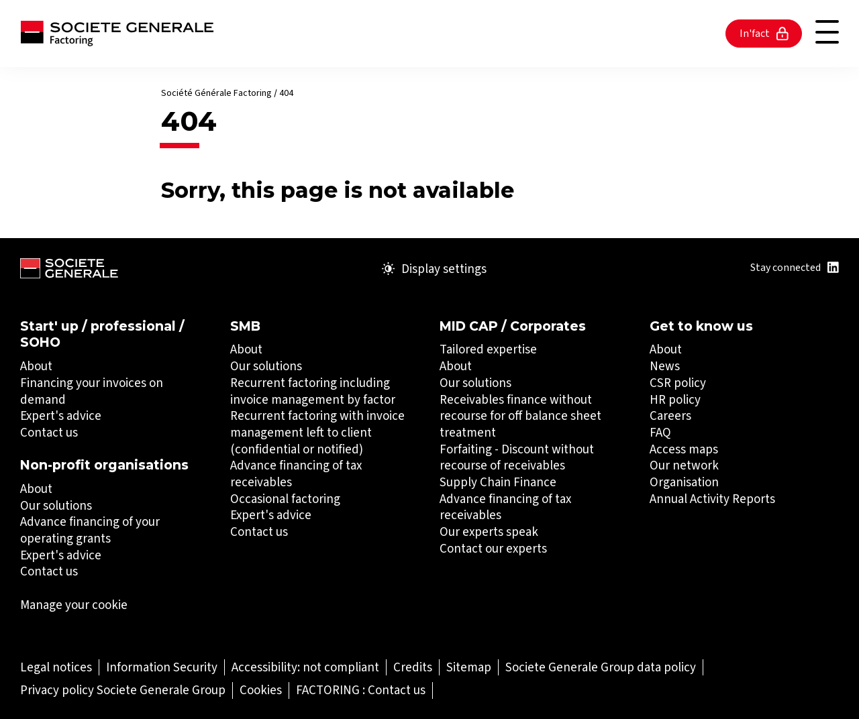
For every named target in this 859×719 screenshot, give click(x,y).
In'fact (764, 33)
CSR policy (678, 382)
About (36, 365)
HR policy (675, 399)
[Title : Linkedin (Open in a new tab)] (833, 267)
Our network (684, 465)
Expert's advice (60, 415)
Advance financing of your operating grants (90, 530)
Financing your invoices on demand (91, 391)
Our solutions (56, 505)
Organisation (684, 482)
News (665, 365)
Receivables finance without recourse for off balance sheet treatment (520, 416)
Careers (670, 415)
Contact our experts (493, 548)
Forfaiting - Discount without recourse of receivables (517, 457)
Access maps (684, 449)
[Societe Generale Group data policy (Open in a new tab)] (600, 667)
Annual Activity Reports (712, 498)
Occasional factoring (285, 498)
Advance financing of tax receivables (296, 473)
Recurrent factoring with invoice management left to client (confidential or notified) (317, 432)
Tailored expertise (488, 349)
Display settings (434, 269)
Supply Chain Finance (498, 482)
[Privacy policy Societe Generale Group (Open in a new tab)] (122, 689)
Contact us (49, 432)
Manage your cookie (74, 605)
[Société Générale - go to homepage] (117, 33)
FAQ (660, 432)
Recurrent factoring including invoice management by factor (312, 391)
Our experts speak (489, 531)
